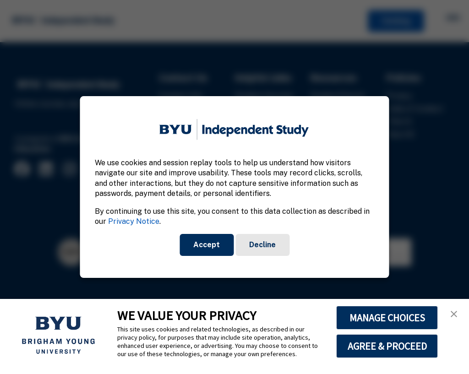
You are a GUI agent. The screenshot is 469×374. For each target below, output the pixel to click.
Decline (262, 244)
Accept (206, 244)
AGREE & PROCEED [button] (387, 346)
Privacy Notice (133, 221)
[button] (454, 314)
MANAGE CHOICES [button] (387, 317)
